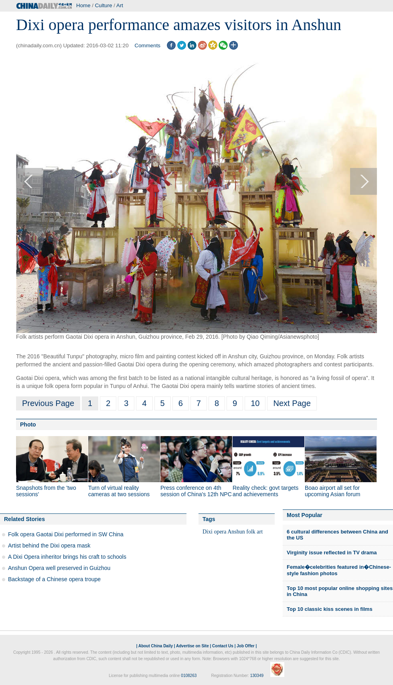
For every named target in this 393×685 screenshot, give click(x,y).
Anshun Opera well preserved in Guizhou (59, 568)
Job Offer (245, 646)
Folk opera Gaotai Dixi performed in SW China (66, 534)
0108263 (188, 675)
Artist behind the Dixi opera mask (49, 545)
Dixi (208, 532)
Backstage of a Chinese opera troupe (54, 579)
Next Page (291, 403)
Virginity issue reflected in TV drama (332, 553)
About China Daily (155, 646)
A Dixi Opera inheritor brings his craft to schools (67, 557)
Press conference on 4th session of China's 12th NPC (196, 491)
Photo (28, 424)
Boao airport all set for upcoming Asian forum (333, 491)
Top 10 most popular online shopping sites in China (340, 591)
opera (220, 532)
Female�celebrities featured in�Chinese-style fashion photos (339, 570)
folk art (254, 532)
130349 (256, 675)
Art (119, 5)
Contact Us (222, 646)
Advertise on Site (192, 646)
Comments (147, 45)
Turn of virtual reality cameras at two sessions (119, 491)
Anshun (236, 532)
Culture (103, 5)
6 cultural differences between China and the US (337, 535)
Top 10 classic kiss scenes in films (330, 609)
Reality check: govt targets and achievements (265, 491)
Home (83, 5)
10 (255, 403)
